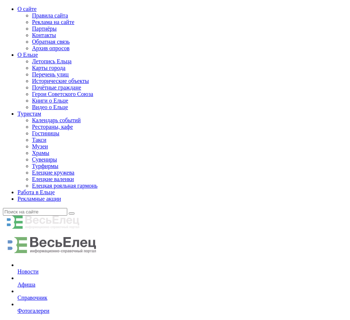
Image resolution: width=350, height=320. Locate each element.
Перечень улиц (50, 74)
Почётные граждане (56, 87)
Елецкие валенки (53, 179)
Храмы (40, 153)
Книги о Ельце (50, 100)
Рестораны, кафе (52, 127)
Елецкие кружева (53, 172)
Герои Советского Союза (62, 94)
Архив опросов (50, 48)
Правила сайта (50, 15)
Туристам (29, 114)
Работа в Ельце (36, 192)
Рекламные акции (39, 199)
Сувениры (44, 159)
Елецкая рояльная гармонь (64, 186)
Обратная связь (51, 42)
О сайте (27, 9)
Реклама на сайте (53, 22)
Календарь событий (56, 120)
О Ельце (27, 55)
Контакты (44, 35)
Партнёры (44, 28)
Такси (39, 140)
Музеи (40, 146)
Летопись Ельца (52, 61)
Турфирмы (45, 166)
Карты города (48, 68)
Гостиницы (45, 133)
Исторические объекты (60, 81)
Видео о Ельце (50, 107)
